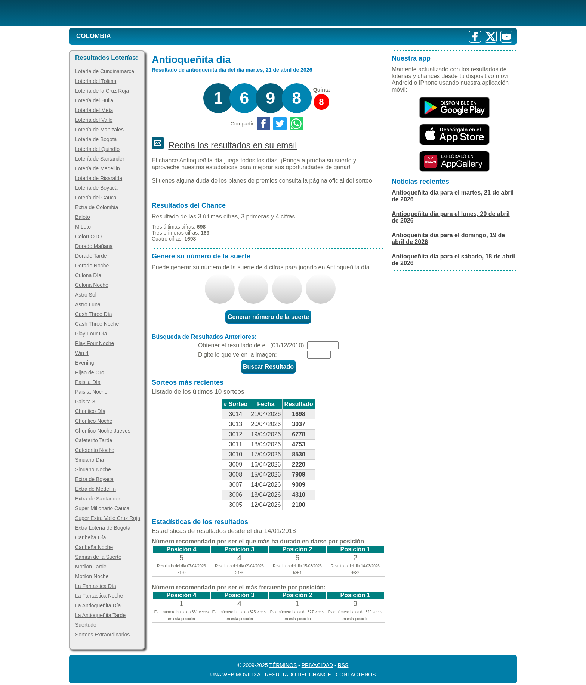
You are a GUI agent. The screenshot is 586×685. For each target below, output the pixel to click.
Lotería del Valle (93, 120)
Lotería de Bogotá (96, 139)
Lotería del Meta (94, 110)
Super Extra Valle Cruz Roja (107, 518)
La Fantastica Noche (99, 596)
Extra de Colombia (96, 207)
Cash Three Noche (97, 324)
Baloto (82, 217)
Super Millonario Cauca (102, 508)
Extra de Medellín (95, 489)
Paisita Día (88, 382)
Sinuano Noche (93, 469)
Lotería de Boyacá (96, 188)
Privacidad (317, 665)
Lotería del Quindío (97, 149)
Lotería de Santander (99, 159)
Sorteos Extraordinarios (102, 635)
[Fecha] (323, 345)
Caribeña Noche (94, 547)
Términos (283, 665)
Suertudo (85, 625)
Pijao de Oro (89, 372)
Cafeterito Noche (94, 450)
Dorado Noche (92, 266)
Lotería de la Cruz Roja (102, 91)
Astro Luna (88, 304)
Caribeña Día (90, 537)
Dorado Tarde (91, 256)
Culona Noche (91, 285)
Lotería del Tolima (95, 81)
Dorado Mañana (93, 246)
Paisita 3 (85, 402)
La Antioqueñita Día (98, 605)
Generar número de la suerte (268, 317)
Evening (84, 363)
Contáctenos (356, 675)
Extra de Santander (97, 499)
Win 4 (82, 353)
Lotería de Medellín (97, 168)
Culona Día (88, 275)
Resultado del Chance (298, 675)
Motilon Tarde (91, 567)
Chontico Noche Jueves (102, 431)
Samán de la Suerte (98, 557)
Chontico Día (90, 411)
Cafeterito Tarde (93, 440)
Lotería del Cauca (96, 198)
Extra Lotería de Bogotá (102, 528)
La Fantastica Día (95, 586)
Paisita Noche (91, 392)
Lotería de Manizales (99, 130)
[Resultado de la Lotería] (165, 13)
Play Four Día (91, 334)
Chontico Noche (93, 421)
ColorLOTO (88, 236)
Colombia (93, 36)
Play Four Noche (94, 343)
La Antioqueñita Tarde (100, 615)
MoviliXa (248, 675)
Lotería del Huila (94, 100)
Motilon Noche (92, 576)
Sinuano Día (89, 460)
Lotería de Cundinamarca (104, 71)
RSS (343, 665)
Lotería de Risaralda (98, 178)
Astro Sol (85, 295)
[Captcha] (319, 355)
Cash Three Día (93, 314)
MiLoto (83, 227)
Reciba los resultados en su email (232, 145)
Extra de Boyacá (94, 479)
